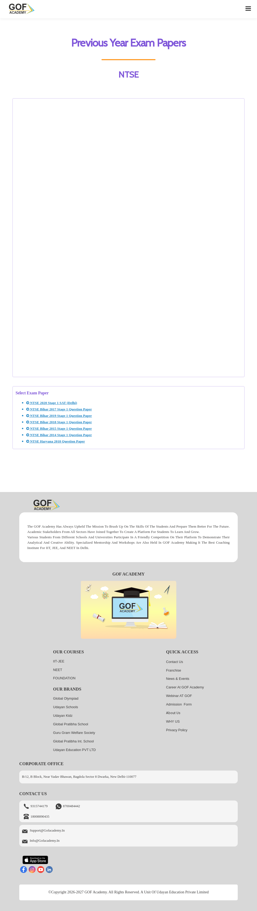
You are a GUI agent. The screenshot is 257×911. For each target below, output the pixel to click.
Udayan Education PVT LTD (74, 750)
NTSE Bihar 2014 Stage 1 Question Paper (59, 435)
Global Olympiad (65, 698)
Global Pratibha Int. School (73, 741)
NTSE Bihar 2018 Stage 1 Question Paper (59, 422)
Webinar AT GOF (179, 696)
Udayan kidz (63, 716)
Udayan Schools (65, 707)
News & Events (177, 679)
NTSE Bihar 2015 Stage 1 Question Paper (59, 428)
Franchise (173, 670)
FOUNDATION (64, 678)
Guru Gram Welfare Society (74, 733)
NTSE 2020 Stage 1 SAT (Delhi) (51, 403)
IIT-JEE (58, 661)
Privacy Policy (176, 730)
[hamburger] (248, 9)
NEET (57, 670)
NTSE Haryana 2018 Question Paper (55, 441)
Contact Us (174, 662)
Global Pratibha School (70, 724)
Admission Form (179, 704)
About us (173, 713)
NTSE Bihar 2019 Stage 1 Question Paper (59, 416)
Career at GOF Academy (185, 687)
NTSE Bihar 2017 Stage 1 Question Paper (59, 409)
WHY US (173, 721)
